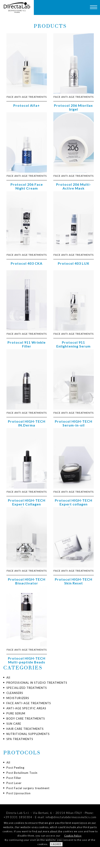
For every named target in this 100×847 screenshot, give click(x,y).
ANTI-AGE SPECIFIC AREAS (26, 708)
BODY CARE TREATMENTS (25, 718)
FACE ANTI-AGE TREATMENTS (28, 703)
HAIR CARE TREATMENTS (25, 728)
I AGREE (56, 844)
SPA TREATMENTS (19, 739)
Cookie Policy (73, 835)
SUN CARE (13, 723)
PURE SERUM (15, 713)
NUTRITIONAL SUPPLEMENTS (28, 734)
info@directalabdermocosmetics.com (71, 817)
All (8, 677)
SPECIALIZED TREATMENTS (26, 687)
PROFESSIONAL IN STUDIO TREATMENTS (36, 682)
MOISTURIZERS (17, 698)
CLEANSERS (14, 693)
